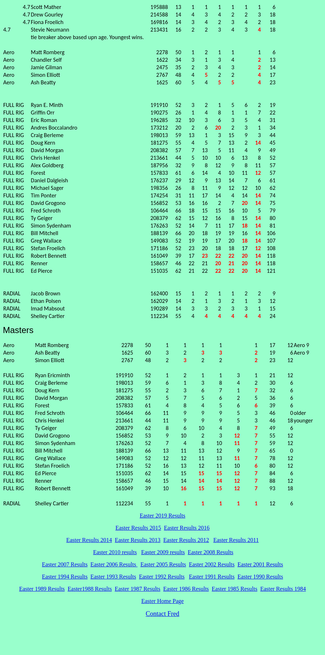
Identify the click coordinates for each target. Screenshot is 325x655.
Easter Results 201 (185, 528)
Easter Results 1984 (283, 589)
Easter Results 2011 (236, 540)
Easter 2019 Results (162, 516)
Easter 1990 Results (260, 577)
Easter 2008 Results (210, 552)
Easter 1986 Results (186, 589)
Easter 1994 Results (65, 577)
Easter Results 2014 (89, 540)
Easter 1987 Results (137, 589)
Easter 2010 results (115, 552)
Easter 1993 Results (113, 577)
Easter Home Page (162, 601)
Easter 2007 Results (65, 564)
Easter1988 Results (90, 589)
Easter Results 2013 (138, 540)
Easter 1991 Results (212, 577)
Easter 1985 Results (234, 589)
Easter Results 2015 (138, 528)
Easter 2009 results (163, 552)
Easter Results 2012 (186, 540)
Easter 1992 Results (162, 577)
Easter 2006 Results (114, 564)
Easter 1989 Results (42, 589)
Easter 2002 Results (212, 564)
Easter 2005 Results (163, 564)
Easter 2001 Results (260, 564)
